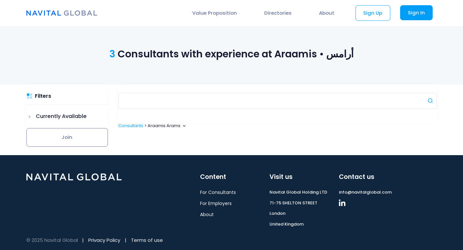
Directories (278, 12)
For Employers (216, 203)
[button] (56, 116)
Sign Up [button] (372, 12)
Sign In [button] (416, 12)
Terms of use (147, 240)
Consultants (130, 126)
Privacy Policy (104, 240)
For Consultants (218, 192)
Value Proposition (214, 12)
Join (67, 137)
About (326, 12)
